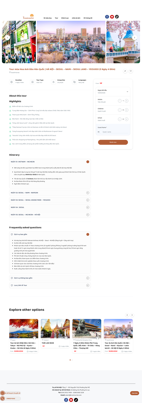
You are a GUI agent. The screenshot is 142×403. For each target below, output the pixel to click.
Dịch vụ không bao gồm (21, 278)
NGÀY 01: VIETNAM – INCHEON (23, 161)
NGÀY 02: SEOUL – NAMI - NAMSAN (24, 192)
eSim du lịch (76, 18)
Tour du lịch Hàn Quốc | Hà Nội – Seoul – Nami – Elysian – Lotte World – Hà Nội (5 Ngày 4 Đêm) (117, 346)
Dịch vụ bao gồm (19, 234)
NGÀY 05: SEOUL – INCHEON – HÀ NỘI (25, 214)
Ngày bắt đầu (102, 90)
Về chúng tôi (88, 18)
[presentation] (7, 37)
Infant (100, 118)
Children (101, 108)
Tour (56, 18)
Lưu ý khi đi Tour (19, 285)
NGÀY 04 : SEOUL (17, 207)
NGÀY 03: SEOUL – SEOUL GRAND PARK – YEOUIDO (30, 200)
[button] (70, 359)
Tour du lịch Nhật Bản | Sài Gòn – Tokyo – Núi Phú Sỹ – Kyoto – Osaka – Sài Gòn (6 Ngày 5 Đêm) (23, 346)
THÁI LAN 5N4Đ (48, 343)
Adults (100, 99)
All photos (130, 58)
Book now (113, 142)
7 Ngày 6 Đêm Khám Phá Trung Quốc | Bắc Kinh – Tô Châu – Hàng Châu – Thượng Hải (86, 346)
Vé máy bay (48, 18)
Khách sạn (65, 18)
